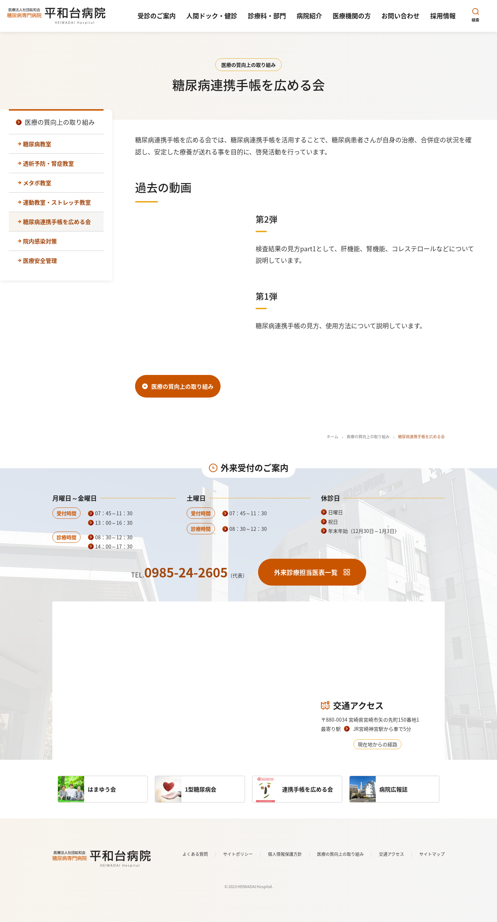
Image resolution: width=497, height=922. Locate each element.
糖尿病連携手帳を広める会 (57, 221)
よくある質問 (195, 854)
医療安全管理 (40, 260)
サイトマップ (432, 854)
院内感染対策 (40, 241)
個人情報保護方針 (285, 854)
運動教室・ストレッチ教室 (57, 202)
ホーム (332, 437)
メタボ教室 (37, 182)
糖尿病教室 (37, 144)
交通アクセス (391, 854)
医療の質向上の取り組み (368, 437)
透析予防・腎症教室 (48, 163)
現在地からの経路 (377, 744)
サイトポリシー (238, 854)
